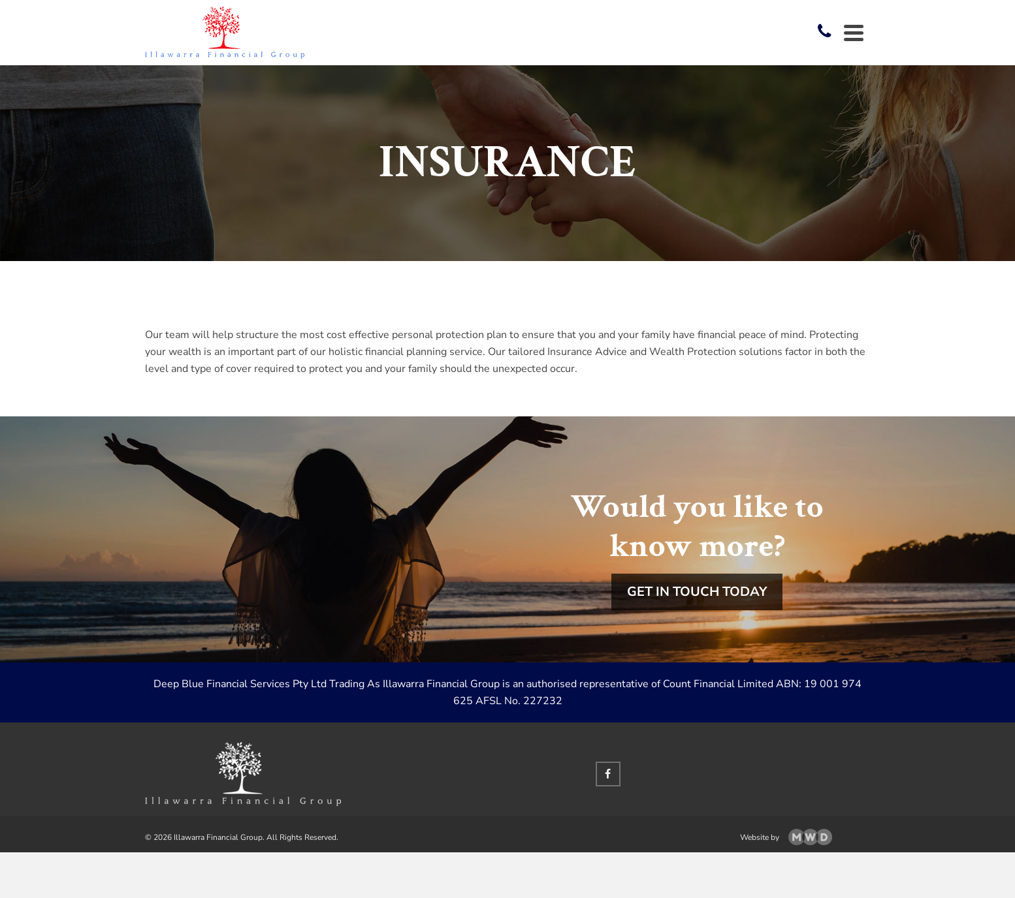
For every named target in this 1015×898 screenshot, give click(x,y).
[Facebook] (608, 774)
